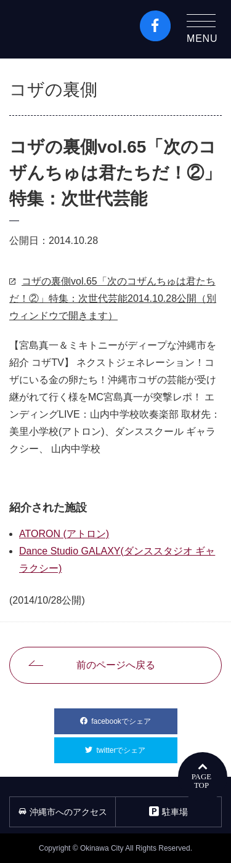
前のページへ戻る (115, 665)
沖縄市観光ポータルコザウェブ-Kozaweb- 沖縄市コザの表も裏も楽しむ (62, 29)
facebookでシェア (134, 717)
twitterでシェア (136, 746)
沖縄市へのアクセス (62, 812)
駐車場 (168, 811)
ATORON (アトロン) (64, 534)
